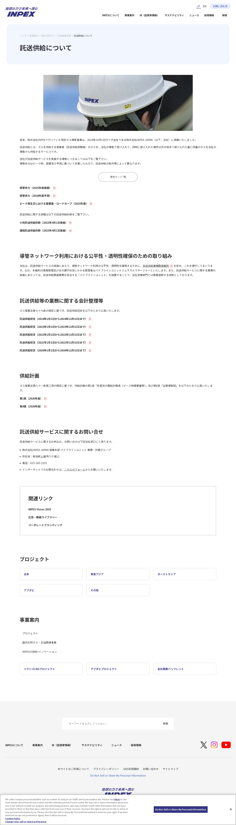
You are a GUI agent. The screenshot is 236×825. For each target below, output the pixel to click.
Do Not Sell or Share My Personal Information (118, 775)
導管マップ (118, 177)
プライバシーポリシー (106, 769)
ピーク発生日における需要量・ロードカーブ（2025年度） (56, 203)
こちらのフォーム (74, 469)
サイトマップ (170, 769)
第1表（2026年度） (33, 398)
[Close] (230, 809)
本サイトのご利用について (73, 769)
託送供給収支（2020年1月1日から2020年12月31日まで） (55, 350)
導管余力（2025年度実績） (38, 188)
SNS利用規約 (131, 769)
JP (198, 6)
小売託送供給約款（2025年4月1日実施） (46, 222)
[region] (118, 809)
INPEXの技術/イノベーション (39, 652)
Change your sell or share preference (25, 821)
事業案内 (129, 15)
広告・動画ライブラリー (42, 517)
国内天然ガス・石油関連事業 (56, 35)
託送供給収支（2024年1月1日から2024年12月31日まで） (55, 319)
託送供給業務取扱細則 (158, 266)
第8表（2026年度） (33, 406)
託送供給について (83, 35)
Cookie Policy (12, 818)
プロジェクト (30, 633)
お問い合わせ (220, 6)
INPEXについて (110, 15)
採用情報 (209, 15)
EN (204, 6)
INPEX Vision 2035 (39, 509)
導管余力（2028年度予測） (38, 196)
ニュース (194, 15)
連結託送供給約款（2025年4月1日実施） (46, 230)
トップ (23, 35)
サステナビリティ (174, 15)
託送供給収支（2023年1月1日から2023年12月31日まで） (55, 327)
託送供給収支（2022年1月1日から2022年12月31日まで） (55, 334)
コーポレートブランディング (45, 525)
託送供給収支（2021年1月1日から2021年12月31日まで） (55, 342)
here (117, 799)
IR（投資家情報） (149, 15)
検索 (224, 15)
